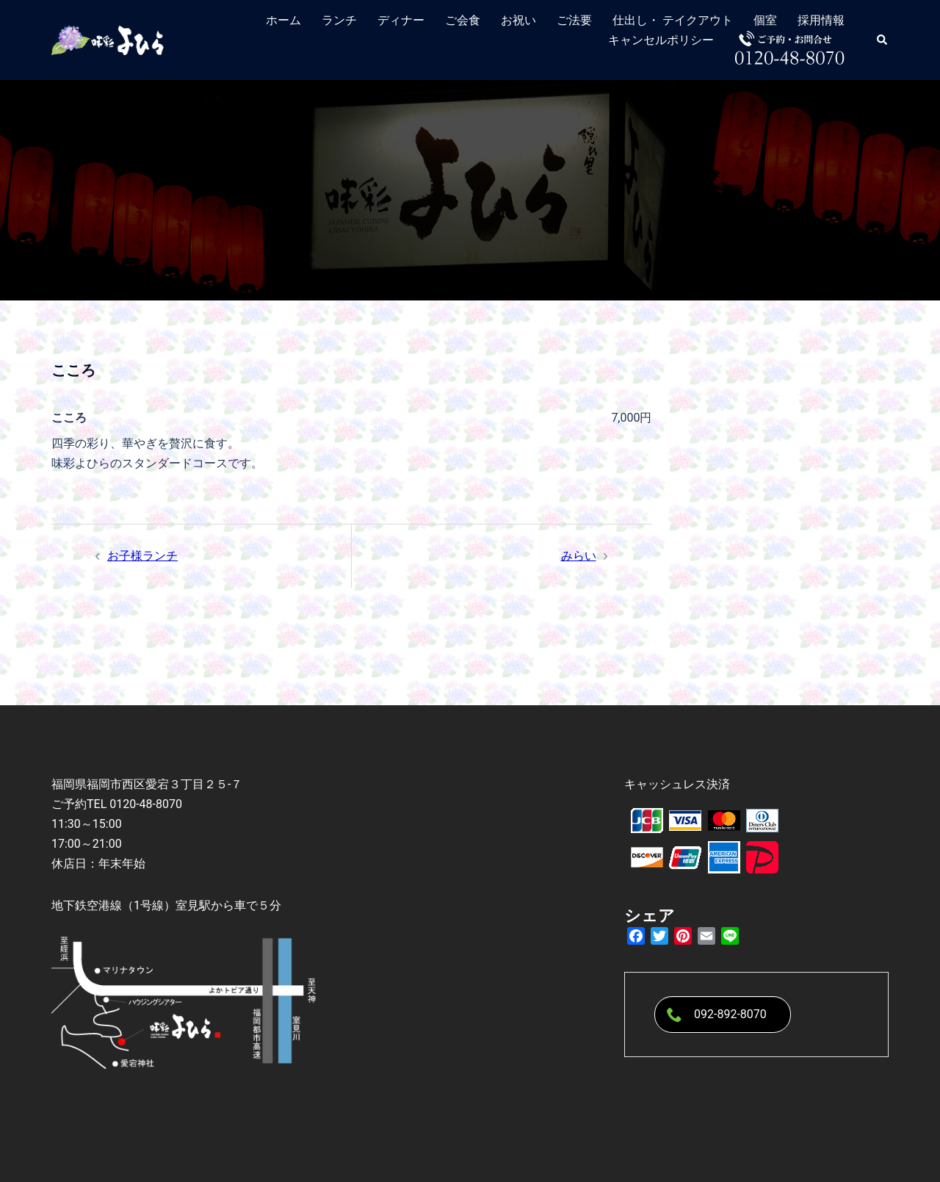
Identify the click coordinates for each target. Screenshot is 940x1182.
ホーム (283, 20)
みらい (578, 556)
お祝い (518, 20)
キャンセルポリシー (661, 40)
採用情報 (821, 20)
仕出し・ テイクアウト (672, 20)
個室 (765, 20)
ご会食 (462, 20)
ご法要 (574, 20)
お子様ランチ (142, 556)
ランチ (339, 20)
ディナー (400, 20)
